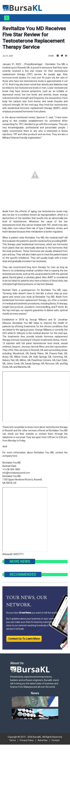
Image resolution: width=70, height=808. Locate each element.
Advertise (42, 740)
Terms (12, 740)
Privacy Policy (27, 740)
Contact (55, 740)
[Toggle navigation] (6, 17)
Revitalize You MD (11, 476)
